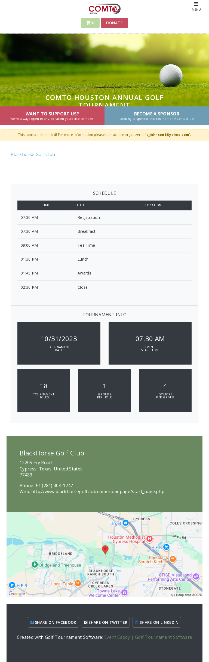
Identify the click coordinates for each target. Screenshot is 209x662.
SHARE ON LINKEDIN (157, 622)
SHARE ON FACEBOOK (53, 622)
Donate (114, 22)
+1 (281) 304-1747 (54, 485)
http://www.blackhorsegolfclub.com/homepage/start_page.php (97, 491)
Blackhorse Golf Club (33, 154)
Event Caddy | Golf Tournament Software (148, 637)
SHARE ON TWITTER (106, 622)
